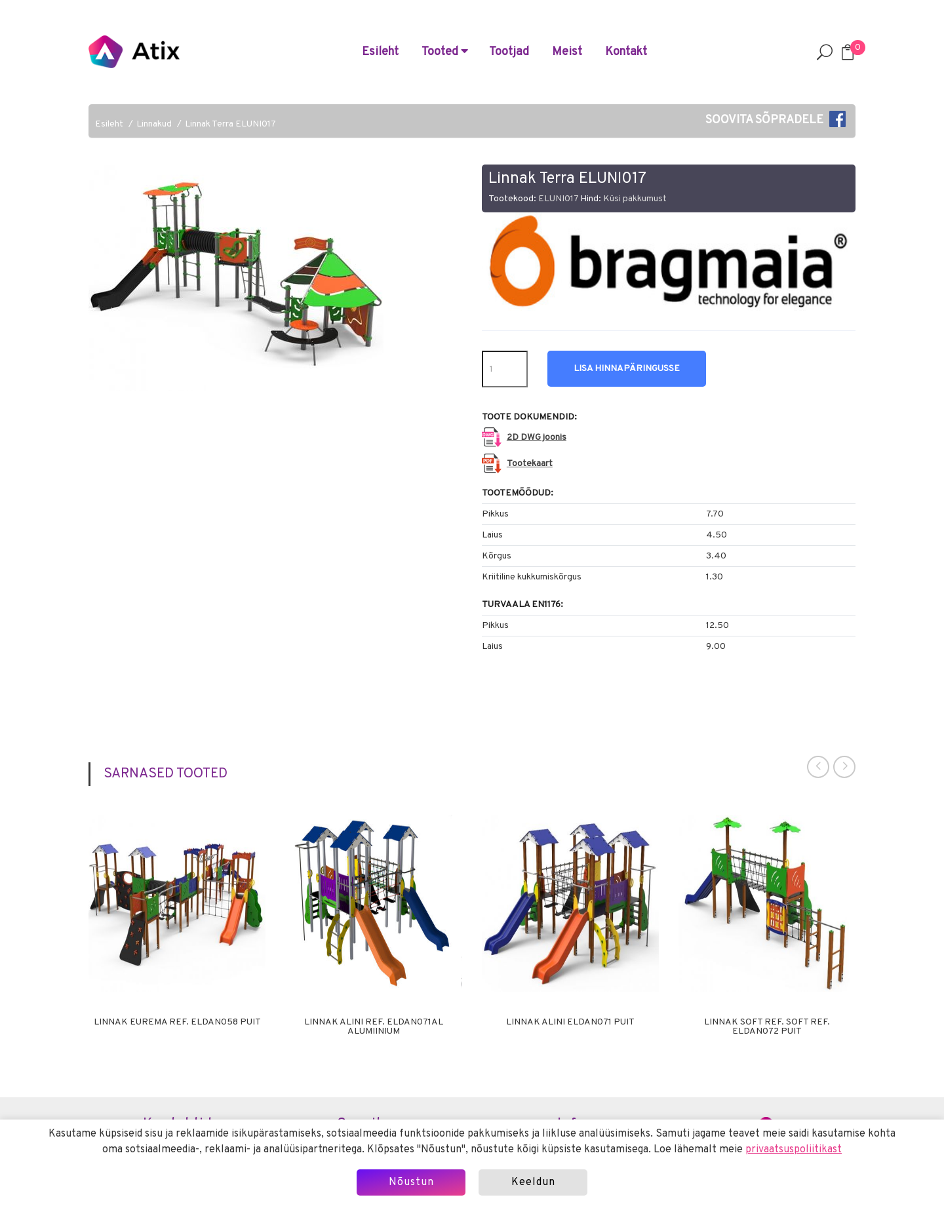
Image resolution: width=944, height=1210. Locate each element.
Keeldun (533, 1182)
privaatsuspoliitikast (793, 1149)
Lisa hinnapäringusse (627, 368)
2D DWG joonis (536, 437)
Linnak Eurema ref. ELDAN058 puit (177, 1022)
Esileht (380, 52)
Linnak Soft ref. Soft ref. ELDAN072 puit (767, 1027)
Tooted (445, 52)
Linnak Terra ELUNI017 (230, 124)
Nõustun (411, 1182)
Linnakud (154, 124)
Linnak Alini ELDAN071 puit (570, 1022)
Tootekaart (530, 463)
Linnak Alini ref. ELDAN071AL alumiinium (373, 1027)
